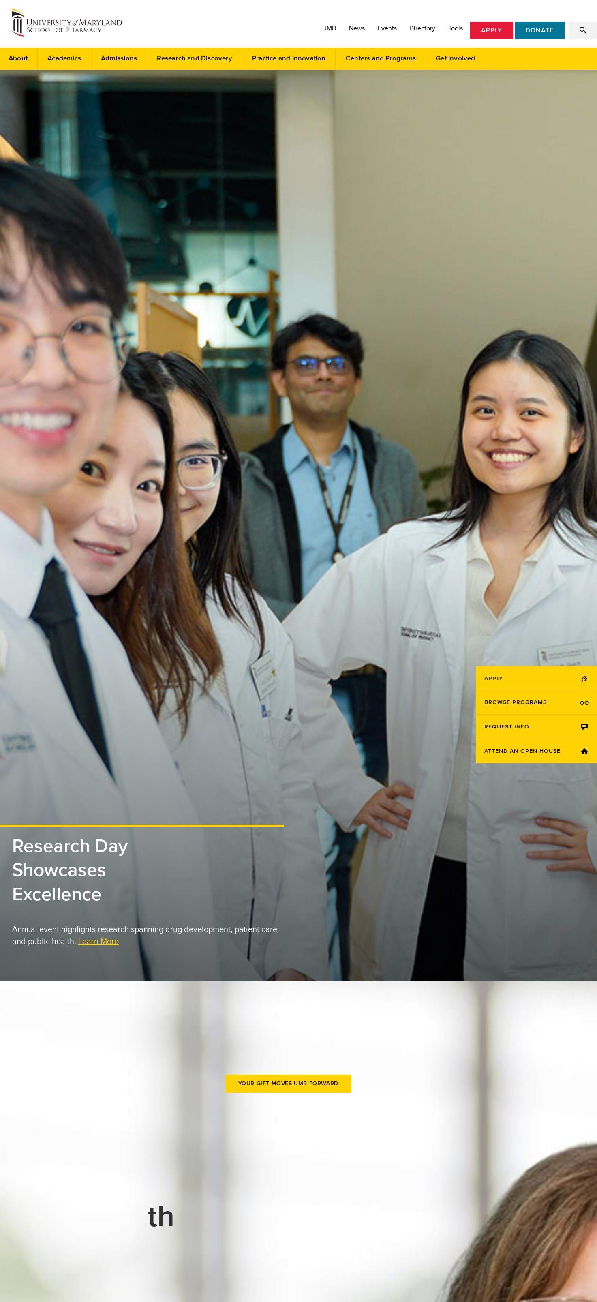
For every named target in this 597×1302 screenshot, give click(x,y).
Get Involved (455, 58)
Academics (64, 58)
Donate (540, 30)
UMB (329, 28)
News (357, 28)
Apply (491, 30)
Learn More (98, 941)
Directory (422, 28)
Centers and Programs (381, 58)
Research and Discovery (194, 58)
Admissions (119, 58)
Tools (455, 28)
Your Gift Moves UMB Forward (288, 1083)
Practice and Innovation (289, 58)
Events (387, 28)
